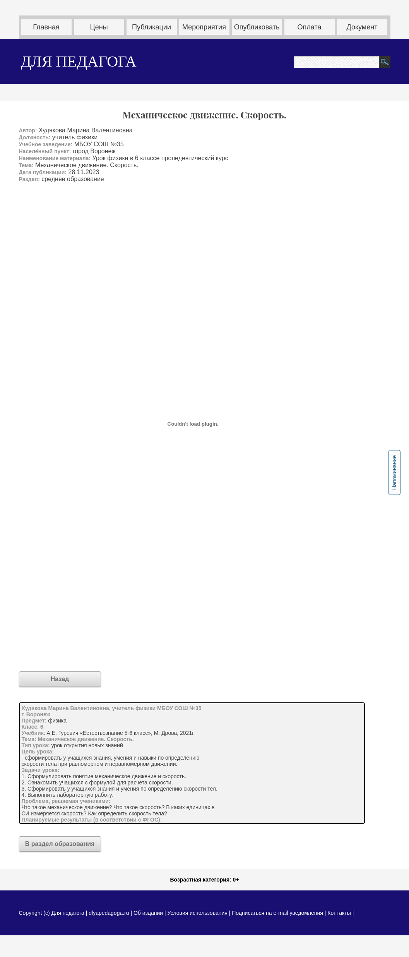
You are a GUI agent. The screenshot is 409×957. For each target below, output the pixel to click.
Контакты (339, 913)
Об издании (148, 913)
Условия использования (197, 913)
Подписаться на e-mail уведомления (277, 913)
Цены (99, 27)
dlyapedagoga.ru (109, 913)
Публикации (151, 27)
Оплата (310, 27)
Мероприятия (204, 27)
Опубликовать (257, 27)
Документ (362, 27)
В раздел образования (60, 844)
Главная (46, 27)
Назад (60, 679)
